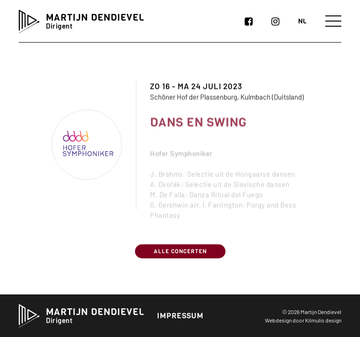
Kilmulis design (323, 320)
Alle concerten (180, 251)
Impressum (180, 316)
